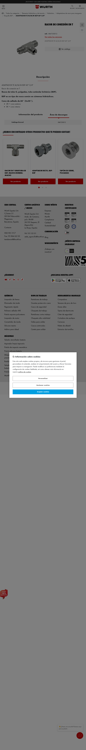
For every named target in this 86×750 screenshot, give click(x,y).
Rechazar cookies (43, 385)
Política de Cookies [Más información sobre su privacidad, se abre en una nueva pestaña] (24, 372)
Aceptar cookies (43, 392)
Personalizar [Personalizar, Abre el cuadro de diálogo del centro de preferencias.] (43, 378)
